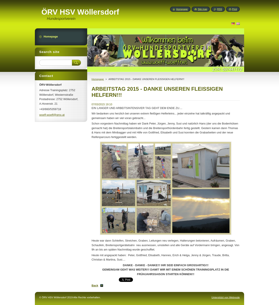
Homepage (98, 79)
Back (95, 285)
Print (234, 9)
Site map (202, 9)
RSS (219, 9)
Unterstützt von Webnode (225, 297)
